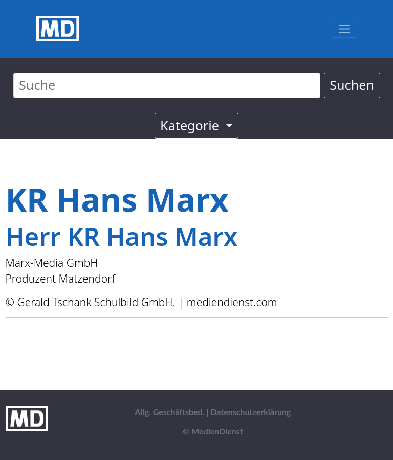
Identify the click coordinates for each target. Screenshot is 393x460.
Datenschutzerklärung (250, 412)
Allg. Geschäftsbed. (170, 412)
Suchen (352, 85)
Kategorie (191, 125)
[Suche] (166, 85)
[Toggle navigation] (344, 29)
